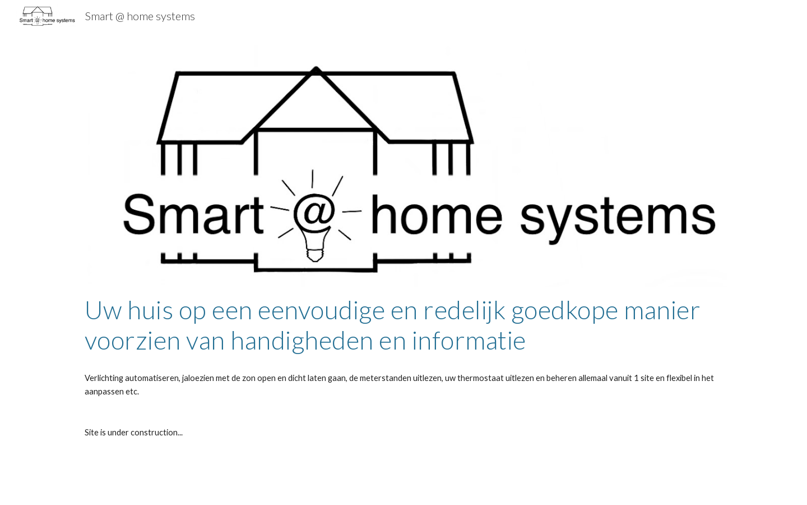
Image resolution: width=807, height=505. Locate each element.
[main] (403, 325)
